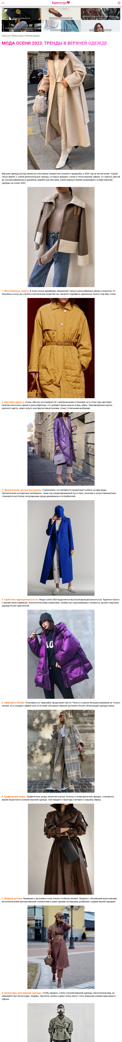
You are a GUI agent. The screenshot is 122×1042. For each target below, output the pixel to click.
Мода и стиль (18, 36)
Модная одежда (32, 36)
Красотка (6, 36)
